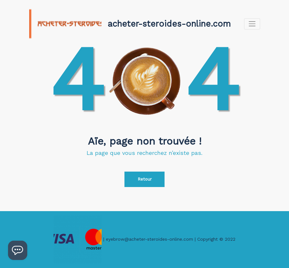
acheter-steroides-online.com (169, 24)
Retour (145, 179)
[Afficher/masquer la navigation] (252, 24)
